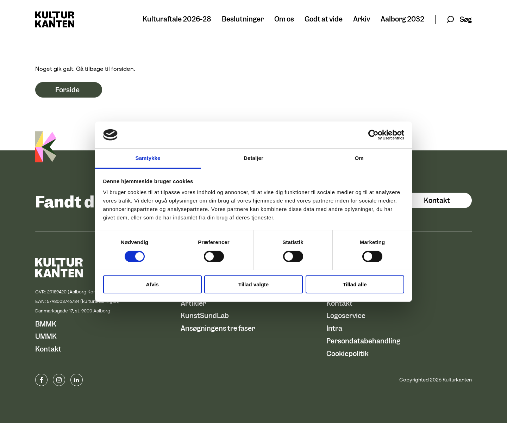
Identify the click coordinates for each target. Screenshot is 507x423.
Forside (67, 90)
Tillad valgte (253, 284)
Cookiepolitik (347, 353)
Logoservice (345, 315)
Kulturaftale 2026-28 (177, 19)
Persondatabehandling (363, 341)
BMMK (45, 324)
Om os (284, 19)
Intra (334, 328)
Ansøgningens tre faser (218, 328)
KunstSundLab (205, 315)
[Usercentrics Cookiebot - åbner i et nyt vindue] (373, 135)
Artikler (193, 303)
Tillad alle (355, 284)
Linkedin (76, 380)
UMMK (46, 336)
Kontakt (437, 200)
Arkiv (361, 19)
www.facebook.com (41, 380)
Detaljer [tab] (253, 158)
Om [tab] (359, 158)
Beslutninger (243, 19)
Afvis (152, 284)
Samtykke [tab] (148, 158)
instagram (59, 380)
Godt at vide (324, 19)
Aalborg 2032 (402, 19)
